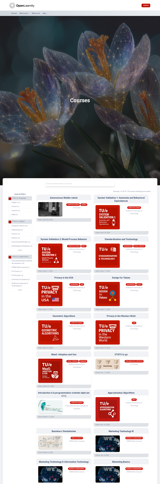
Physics (16, 238)
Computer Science (19, 226)
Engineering (17, 230)
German (16, 210)
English (16, 202)
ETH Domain (17, 275)
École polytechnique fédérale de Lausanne (22, 262)
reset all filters (20, 194)
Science (16, 234)
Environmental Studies (21, 242)
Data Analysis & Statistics (22, 246)
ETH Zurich (17, 271)
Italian (15, 214)
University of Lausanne (21, 279)
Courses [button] (14, 13)
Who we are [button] (24, 13)
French (15, 206)
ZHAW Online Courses (21, 267)
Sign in (145, 5)
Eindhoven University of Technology (20, 284)
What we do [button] (36, 13)
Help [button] (44, 13)
